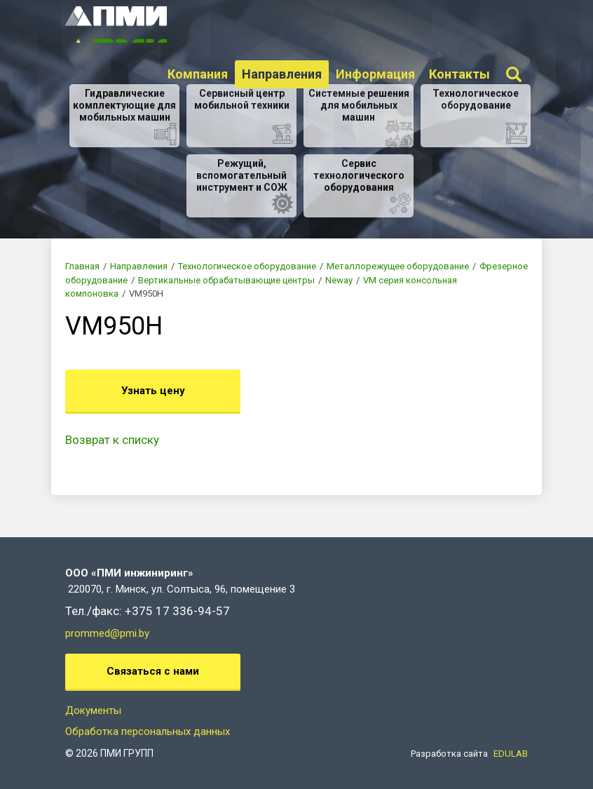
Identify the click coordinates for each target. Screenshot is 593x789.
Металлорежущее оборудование (398, 266)
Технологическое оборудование (247, 266)
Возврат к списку (112, 440)
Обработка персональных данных (147, 731)
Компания (198, 74)
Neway (339, 280)
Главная (82, 266)
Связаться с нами (153, 671)
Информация (375, 74)
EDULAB (510, 753)
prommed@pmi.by (107, 633)
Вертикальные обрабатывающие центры (226, 280)
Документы (93, 710)
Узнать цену (153, 390)
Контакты (459, 74)
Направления (282, 74)
